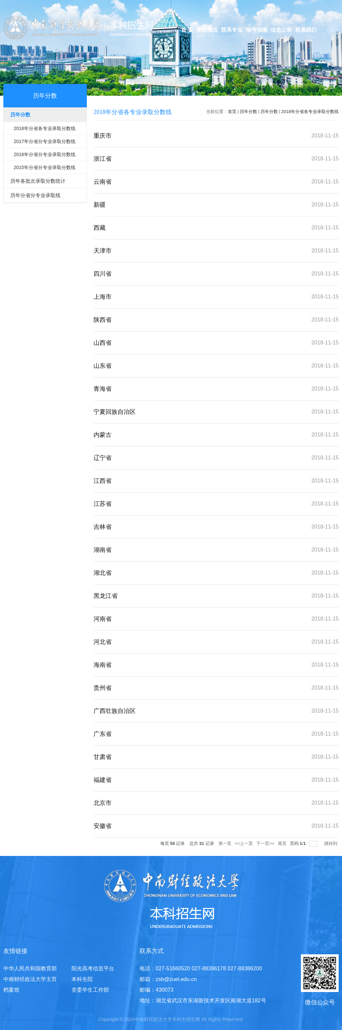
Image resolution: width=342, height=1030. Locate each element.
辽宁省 (103, 457)
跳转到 (331, 843)
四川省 (103, 273)
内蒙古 (103, 434)
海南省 (103, 665)
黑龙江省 (106, 596)
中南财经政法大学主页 (30, 979)
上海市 (103, 296)
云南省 (103, 181)
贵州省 (103, 688)
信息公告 (281, 30)
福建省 (103, 780)
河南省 (103, 619)
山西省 (103, 342)
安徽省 (103, 826)
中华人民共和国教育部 (30, 968)
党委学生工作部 (90, 990)
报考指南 (256, 30)
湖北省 (103, 573)
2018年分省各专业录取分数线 (310, 111)
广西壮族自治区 (115, 711)
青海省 (103, 388)
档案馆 (11, 990)
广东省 (103, 734)
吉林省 (103, 527)
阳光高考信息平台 (92, 968)
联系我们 (306, 30)
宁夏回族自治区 (115, 411)
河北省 (103, 642)
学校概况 (207, 30)
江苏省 (103, 503)
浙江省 (103, 158)
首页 (232, 111)
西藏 (100, 227)
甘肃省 (103, 757)
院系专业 (231, 30)
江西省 (103, 480)
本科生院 (82, 979)
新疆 (100, 204)
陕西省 (103, 319)
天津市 (103, 250)
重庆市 (103, 135)
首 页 (187, 30)
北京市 (103, 803)
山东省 (103, 365)
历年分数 (248, 111)
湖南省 (103, 550)
